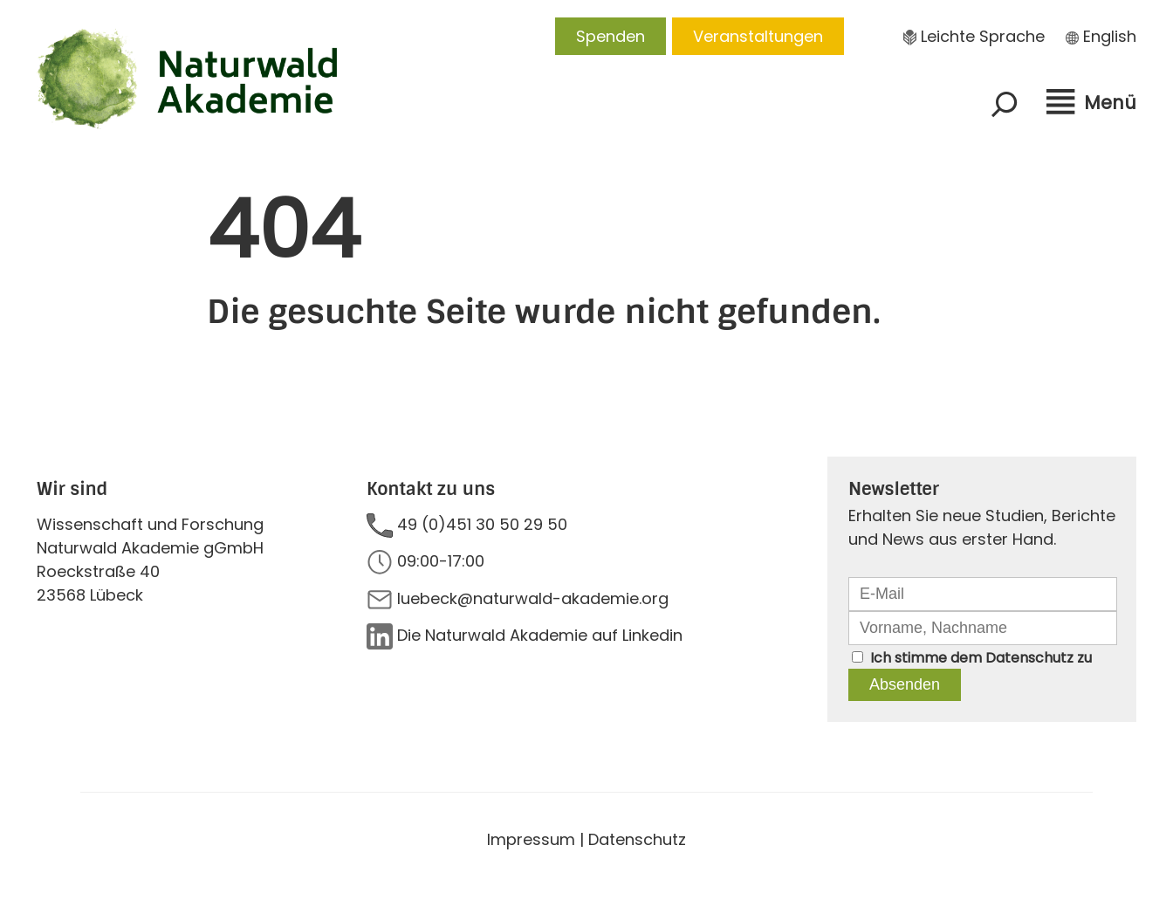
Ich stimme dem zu (981, 658)
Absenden (904, 684)
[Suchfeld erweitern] (1005, 104)
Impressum (531, 839)
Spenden (610, 36)
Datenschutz (1029, 658)
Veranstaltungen (758, 36)
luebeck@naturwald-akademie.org (533, 598)
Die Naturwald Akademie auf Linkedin (540, 635)
